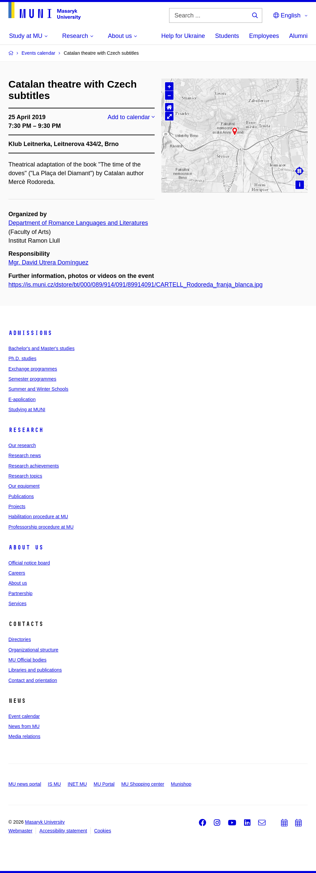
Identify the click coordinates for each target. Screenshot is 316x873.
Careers (16, 573)
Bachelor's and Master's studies (41, 348)
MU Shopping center (142, 784)
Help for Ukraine (183, 36)
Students (227, 36)
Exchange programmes (32, 369)
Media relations (24, 736)
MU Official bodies (27, 660)
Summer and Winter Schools (38, 389)
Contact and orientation (32, 680)
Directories (19, 639)
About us (25, 547)
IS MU (54, 784)
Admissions (30, 333)
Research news (24, 455)
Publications (21, 496)
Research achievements (33, 466)
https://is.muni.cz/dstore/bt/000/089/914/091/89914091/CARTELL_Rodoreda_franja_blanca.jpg (135, 284)
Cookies (102, 830)
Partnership (20, 593)
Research (25, 430)
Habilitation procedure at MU (38, 516)
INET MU (77, 784)
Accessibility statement (63, 830)
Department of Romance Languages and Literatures (78, 223)
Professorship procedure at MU (41, 527)
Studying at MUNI (26, 409)
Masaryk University (45, 822)
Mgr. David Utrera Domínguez (48, 262)
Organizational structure (33, 649)
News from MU (24, 726)
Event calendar (24, 716)
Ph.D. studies (22, 358)
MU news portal (24, 784)
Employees (264, 36)
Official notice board (29, 563)
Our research (22, 445)
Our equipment (24, 486)
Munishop (181, 784)
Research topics (25, 476)
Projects (17, 506)
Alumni (298, 36)
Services (17, 603)
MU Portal (103, 784)
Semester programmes (32, 379)
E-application (22, 399)
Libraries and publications (35, 670)
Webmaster (20, 830)
